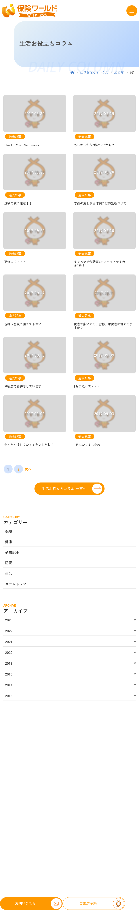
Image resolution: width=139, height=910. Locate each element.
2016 (8, 695)
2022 (8, 630)
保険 (8, 531)
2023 (8, 619)
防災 (8, 562)
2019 (8, 663)
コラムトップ (15, 583)
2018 (8, 674)
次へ (28, 469)
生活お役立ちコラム (94, 72)
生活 (8, 573)
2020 (9, 652)
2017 (8, 684)
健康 (8, 541)
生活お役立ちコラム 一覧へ (64, 488)
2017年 (119, 72)
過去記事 (12, 552)
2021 (8, 641)
